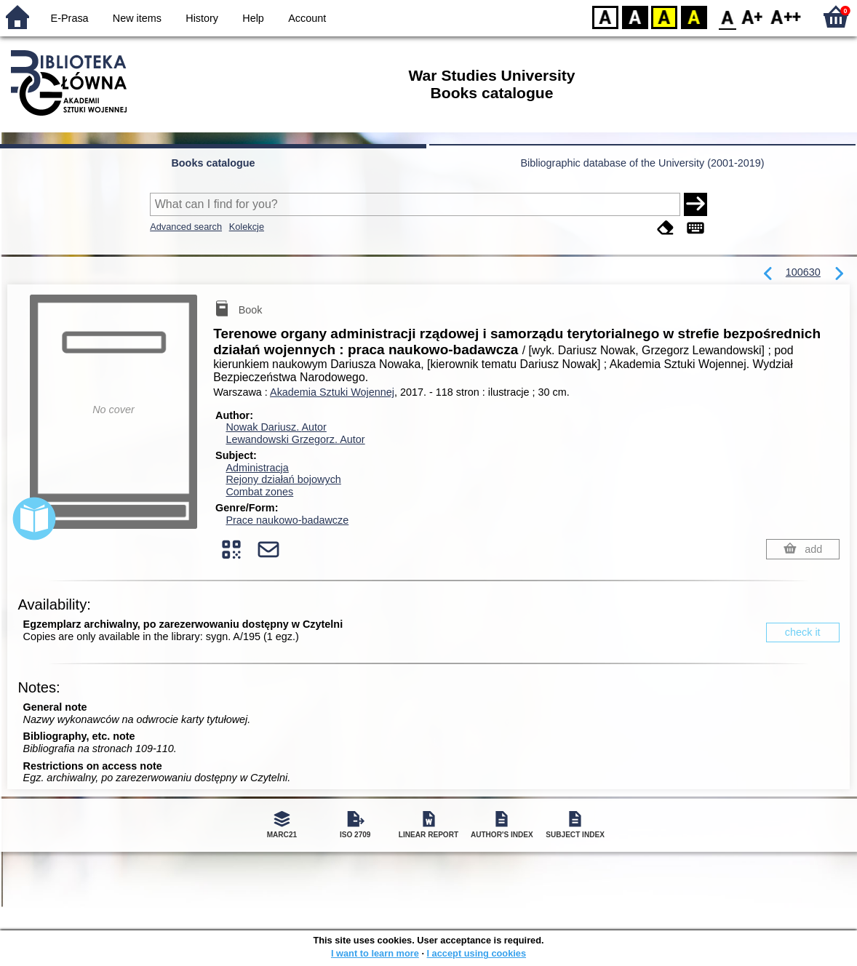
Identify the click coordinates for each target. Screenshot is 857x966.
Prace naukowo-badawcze (287, 520)
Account (307, 18)
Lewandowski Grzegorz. (295, 439)
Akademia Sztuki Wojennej (332, 392)
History (202, 18)
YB (663, 16)
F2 (786, 16)
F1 (753, 16)
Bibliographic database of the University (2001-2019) (642, 163)
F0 (727, 16)
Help (253, 18)
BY (693, 16)
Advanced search (186, 226)
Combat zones (259, 492)
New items (137, 18)
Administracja (257, 468)
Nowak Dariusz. (276, 427)
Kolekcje (246, 226)
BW (635, 16)
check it (803, 632)
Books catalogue (213, 163)
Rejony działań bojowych (283, 479)
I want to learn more (375, 953)
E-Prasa (70, 18)
